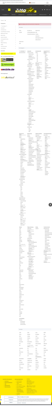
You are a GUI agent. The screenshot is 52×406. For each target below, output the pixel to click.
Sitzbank (37, 228)
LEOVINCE (46, 65)
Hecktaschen (39, 150)
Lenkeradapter (31, 84)
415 (37, 53)
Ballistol (28, 334)
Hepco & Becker (30, 63)
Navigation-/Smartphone (48, 254)
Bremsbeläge (22, 322)
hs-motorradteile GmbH (30, 346)
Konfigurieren (11, 399)
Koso (20, 272)
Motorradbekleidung (22, 154)
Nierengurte (22, 172)
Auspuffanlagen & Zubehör (5, 31)
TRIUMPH (46, 171)
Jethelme (21, 145)
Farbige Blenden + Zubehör (30, 145)
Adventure (22, 215)
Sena (20, 303)
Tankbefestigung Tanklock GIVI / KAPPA (39, 168)
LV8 (28, 355)
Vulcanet (28, 369)
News (45, 5)
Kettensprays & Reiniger (31, 244)
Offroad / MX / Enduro (22, 206)
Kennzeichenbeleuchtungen (33, 149)
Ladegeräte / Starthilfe (29, 268)
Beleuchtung (3, 35)
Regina (38, 77)
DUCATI (46, 148)
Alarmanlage (47, 229)
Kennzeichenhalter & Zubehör (30, 74)
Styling (2, 44)
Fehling (20, 248)
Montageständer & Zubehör (30, 230)
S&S (45, 168)
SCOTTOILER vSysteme (31, 263)
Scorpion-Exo (29, 362)
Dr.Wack (20, 339)
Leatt (21, 189)
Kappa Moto (46, 350)
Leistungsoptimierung (4, 39)
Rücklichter (29, 162)
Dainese (20, 337)
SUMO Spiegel (31, 116)
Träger (37, 141)
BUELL (46, 141)
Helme (20, 137)
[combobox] (37, 3)
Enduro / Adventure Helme (22, 147)
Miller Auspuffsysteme (38, 356)
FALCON (46, 57)
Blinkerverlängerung (32, 141)
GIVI (29, 95)
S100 (20, 298)
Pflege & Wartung (4, 42)
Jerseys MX (22, 167)
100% (20, 228)
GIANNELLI (46, 59)
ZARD (46, 78)
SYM (45, 170)
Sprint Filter (29, 365)
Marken (2, 40)
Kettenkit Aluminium (38, 70)
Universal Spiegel (30, 118)
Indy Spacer (31, 148)
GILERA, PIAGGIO (46, 150)
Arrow (20, 234)
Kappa (30, 99)
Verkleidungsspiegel (32, 120)
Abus (20, 229)
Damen (21, 202)
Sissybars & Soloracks (30, 56)
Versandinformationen (31, 34)
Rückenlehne (39, 164)
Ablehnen (11, 402)
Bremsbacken (22, 321)
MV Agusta (46, 164)
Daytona (20, 240)
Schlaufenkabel (47, 245)
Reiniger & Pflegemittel (29, 240)
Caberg (20, 237)
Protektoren (21, 184)
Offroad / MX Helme (22, 151)
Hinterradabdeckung (30, 71)
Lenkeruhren (31, 91)
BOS (45, 56)
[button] (42, 9)
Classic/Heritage (23, 200)
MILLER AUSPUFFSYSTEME (48, 67)
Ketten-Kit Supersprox (39, 67)
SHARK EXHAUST (46, 72)
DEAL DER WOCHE (22, 52)
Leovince (37, 353)
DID (19, 242)
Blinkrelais (30, 143)
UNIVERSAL (47, 173)
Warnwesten (22, 177)
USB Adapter (31, 278)
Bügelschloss (47, 235)
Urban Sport (22, 224)
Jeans (21, 166)
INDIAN (46, 158)
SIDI (20, 306)
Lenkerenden (31, 85)
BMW (46, 140)
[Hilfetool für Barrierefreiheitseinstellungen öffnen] (50, 204)
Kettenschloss (47, 242)
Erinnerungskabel (48, 237)
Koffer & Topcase (38, 136)
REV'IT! (20, 297)
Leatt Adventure (30, 353)
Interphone (21, 262)
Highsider (20, 258)
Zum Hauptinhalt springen (4, 0)
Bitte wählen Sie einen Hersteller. (7, 53)
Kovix (20, 274)
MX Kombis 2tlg (23, 170)
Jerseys (21, 180)
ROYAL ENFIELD (47, 167)
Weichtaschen (38, 148)
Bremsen (20, 319)
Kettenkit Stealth (38, 74)
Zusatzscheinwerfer (32, 57)
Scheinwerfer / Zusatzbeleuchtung (30, 164)
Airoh (20, 231)
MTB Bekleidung (22, 179)
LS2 (21, 190)
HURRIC (46, 60)
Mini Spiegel (31, 114)
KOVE (46, 160)
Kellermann (21, 271)
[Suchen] (4, 10)
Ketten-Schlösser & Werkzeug (39, 63)
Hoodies (21, 162)
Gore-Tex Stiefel (21, 212)
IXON (21, 187)
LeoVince (20, 278)
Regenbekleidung (22, 197)
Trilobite (21, 196)
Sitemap (37, 34)
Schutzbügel (29, 94)
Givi (29, 60)
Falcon (20, 246)
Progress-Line (21, 294)
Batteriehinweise (7, 386)
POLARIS (46, 165)
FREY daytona (29, 341)
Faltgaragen (29, 228)
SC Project (46, 70)
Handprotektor (29, 64)
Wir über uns (29, 30)
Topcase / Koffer (38, 140)
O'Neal (21, 192)
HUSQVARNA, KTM (47, 157)
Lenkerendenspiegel (32, 111)
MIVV (46, 69)
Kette (46, 241)
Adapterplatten (39, 160)
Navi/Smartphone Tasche (48, 257)
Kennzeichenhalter (32, 75)
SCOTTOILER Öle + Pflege (31, 261)
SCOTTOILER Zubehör (31, 266)
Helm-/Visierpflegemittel (33, 242)
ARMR (20, 232)
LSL (19, 281)
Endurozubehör (30, 59)
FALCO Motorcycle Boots (22, 245)
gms (21, 186)
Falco (28, 339)
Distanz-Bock (31, 79)
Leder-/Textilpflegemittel (33, 246)
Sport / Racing (22, 207)
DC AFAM (37, 337)
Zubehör (30, 76)
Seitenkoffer (39, 137)
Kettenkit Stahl (39, 71)
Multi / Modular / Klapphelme (22, 142)
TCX (19, 310)
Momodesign (21, 287)
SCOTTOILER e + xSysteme (31, 258)
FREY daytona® (21, 251)
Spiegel (28, 107)
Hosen (21, 163)
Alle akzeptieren (11, 397)
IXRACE (46, 63)
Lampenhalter (31, 152)
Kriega (20, 275)
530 (37, 61)
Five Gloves (21, 249)
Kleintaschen (39, 151)
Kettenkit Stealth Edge (39, 76)
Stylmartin (37, 365)
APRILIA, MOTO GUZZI (47, 137)
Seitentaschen (39, 155)
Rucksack (38, 152)
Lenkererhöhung (31, 87)
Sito (19, 307)
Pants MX (22, 173)
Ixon (36, 348)
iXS (19, 268)
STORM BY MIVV (46, 76)
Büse (20, 336)
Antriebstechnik (3, 29)
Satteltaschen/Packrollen (41, 154)
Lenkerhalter (31, 89)
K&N (36, 350)
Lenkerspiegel (31, 113)
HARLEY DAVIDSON (46, 153)
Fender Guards (31, 53)
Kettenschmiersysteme (31, 256)
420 (37, 55)
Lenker (30, 82)
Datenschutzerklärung (8, 382)
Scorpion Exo (21, 300)
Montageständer (31, 233)
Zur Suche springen (12, 0)
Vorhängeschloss (48, 248)
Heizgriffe (29, 70)
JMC (28, 350)
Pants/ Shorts (22, 181)
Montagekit (38, 163)
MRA (29, 131)
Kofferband (47, 244)
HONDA (46, 154)
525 (37, 59)
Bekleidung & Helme (4, 33)
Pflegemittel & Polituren (31, 251)
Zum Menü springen (19, 0)
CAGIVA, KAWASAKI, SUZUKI (47, 144)
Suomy (45, 365)
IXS (19, 267)
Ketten (37, 52)
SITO (45, 74)
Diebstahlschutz (46, 228)
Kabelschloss (47, 240)
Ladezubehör (31, 277)
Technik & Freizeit (4, 46)
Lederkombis (22, 169)
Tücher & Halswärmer (22, 176)
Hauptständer (29, 66)
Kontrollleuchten (31, 151)
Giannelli (20, 252)
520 (37, 58)
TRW (20, 314)
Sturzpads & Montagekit (29, 124)
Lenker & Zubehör (30, 78)
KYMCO (46, 161)
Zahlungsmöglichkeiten (31, 32)
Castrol (45, 336)
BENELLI (46, 138)
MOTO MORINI (47, 162)
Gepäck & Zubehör (4, 37)
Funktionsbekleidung (23, 160)
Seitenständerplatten (31, 101)
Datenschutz (38, 30)
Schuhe (21, 183)
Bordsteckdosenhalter (32, 273)
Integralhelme (22, 138)
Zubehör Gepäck (38, 158)
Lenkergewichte (31, 88)
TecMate (20, 311)
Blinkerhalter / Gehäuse (31, 140)
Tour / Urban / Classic (22, 223)
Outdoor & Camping (45, 261)
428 (37, 56)
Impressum (37, 35)
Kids (21, 203)
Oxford (30, 106)
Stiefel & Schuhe (22, 199)
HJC (19, 259)
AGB (36, 32)
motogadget (21, 288)
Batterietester (31, 270)
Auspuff (45, 53)
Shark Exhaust (21, 304)
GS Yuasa (29, 343)
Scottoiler (20, 301)
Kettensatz (37, 65)
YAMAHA (46, 174)
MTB (21, 140)
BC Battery (37, 334)
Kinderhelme (22, 152)
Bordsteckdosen (31, 271)
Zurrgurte (30, 236)
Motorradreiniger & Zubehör (31, 248)
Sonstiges (30, 92)
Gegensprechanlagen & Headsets (47, 251)
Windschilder (29, 126)
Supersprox (21, 367)
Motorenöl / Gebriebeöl (29, 253)
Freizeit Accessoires (22, 159)
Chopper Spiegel (30, 110)
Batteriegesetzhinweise (39, 37)
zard (20, 316)
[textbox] (37, 2)
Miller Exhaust (21, 284)
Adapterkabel (31, 137)
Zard (36, 369)
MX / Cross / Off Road (23, 219)
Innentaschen (39, 161)
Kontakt (49, 5)
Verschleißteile (3, 48)
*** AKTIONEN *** (4, 26)
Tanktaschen (39, 157)
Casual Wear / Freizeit (22, 156)
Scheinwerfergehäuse (32, 156)
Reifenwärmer (29, 238)
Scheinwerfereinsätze (32, 155)
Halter (46, 238)
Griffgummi (30, 81)
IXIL (45, 62)
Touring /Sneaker (21, 210)
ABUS (28, 332)
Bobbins (30, 232)
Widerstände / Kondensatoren (31, 160)
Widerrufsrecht (38, 39)
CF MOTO (46, 146)
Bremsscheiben (23, 324)
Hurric (20, 261)
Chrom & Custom (30, 52)
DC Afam (20, 241)
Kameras (45, 252)
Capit (20, 238)
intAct (45, 345)
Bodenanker (47, 231)
